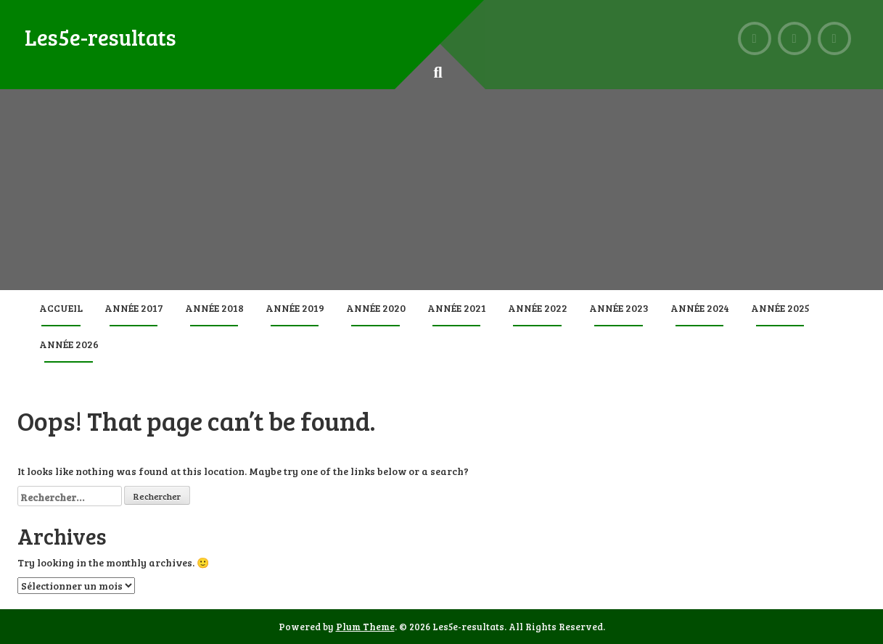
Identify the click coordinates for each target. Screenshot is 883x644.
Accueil (61, 308)
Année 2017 (133, 308)
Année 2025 (780, 308)
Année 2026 (69, 344)
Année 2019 (295, 308)
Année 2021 (456, 308)
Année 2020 (376, 308)
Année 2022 (537, 308)
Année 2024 (699, 308)
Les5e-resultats (100, 36)
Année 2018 (214, 308)
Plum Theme (365, 626)
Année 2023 (619, 308)
